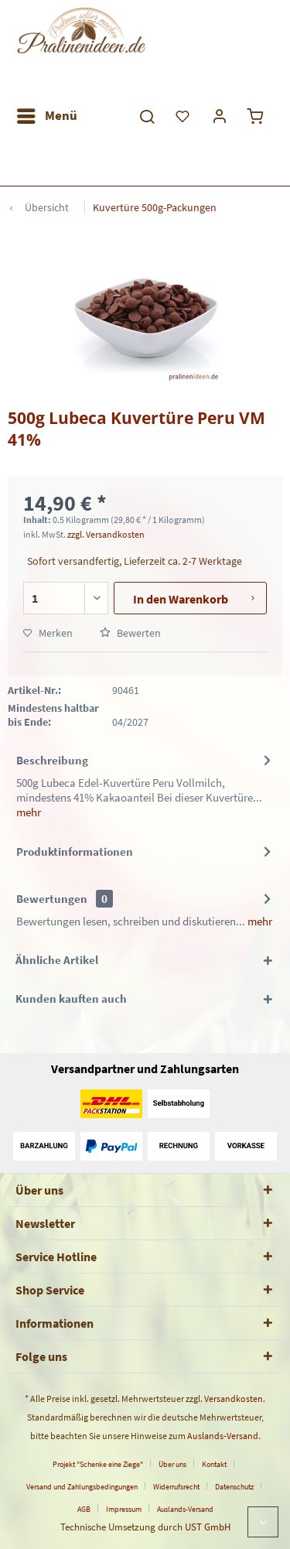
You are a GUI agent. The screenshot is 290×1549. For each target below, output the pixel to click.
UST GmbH (207, 1527)
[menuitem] (46, 116)
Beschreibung (52, 760)
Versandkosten (233, 1398)
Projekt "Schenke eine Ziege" (98, 1464)
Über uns (172, 1464)
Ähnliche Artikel (56, 959)
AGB (83, 1509)
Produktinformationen (74, 851)
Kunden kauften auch (71, 998)
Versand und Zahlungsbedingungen (82, 1487)
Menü (47, 114)
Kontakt (214, 1464)
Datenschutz (234, 1487)
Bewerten (130, 633)
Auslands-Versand (222, 1435)
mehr (28, 812)
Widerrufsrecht (176, 1487)
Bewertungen (51, 898)
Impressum (124, 1509)
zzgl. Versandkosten (106, 534)
